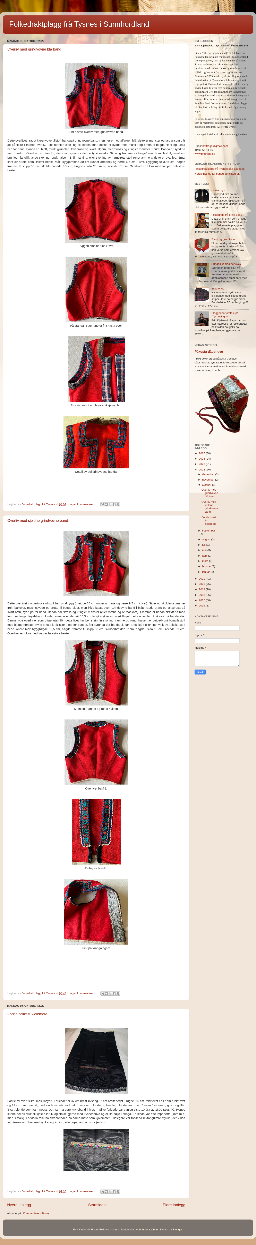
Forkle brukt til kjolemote (27, 1014)
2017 (202, 600)
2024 (202, 458)
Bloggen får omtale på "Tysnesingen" (224, 314)
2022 (202, 469)
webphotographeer (147, 1229)
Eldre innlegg (174, 1205)
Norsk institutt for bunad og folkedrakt (217, 173)
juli (204, 544)
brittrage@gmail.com (215, 146)
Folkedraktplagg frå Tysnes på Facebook (220, 168)
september (208, 530)
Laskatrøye (218, 190)
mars (205, 561)
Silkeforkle (217, 288)
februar (207, 566)
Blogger (177, 1229)
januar (206, 571)
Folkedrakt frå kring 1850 (226, 214)
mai (204, 550)
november (208, 479)
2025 (202, 453)
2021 (202, 578)
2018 (202, 594)
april (205, 555)
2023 (202, 464)
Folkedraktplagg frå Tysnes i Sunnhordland (79, 24)
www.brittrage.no (205, 153)
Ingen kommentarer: (82, 504)
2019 (202, 589)
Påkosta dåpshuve (209, 351)
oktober (207, 484)
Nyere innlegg (19, 1205)
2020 (202, 584)
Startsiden (97, 1205)
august (206, 539)
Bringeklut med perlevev (226, 263)
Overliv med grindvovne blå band (34, 49)
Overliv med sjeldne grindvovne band (37, 521)
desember (208, 474)
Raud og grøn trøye (223, 239)
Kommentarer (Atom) (36, 1213)
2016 (202, 605)
